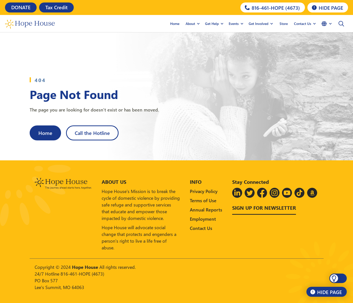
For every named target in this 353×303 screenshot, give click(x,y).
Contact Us (201, 228)
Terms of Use (203, 200)
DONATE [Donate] (20, 6)
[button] (341, 23)
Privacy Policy (203, 191)
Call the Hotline (92, 132)
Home (174, 23)
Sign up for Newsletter (264, 207)
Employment (203, 219)
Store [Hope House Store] (284, 23)
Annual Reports (206, 209)
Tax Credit (56, 6)
